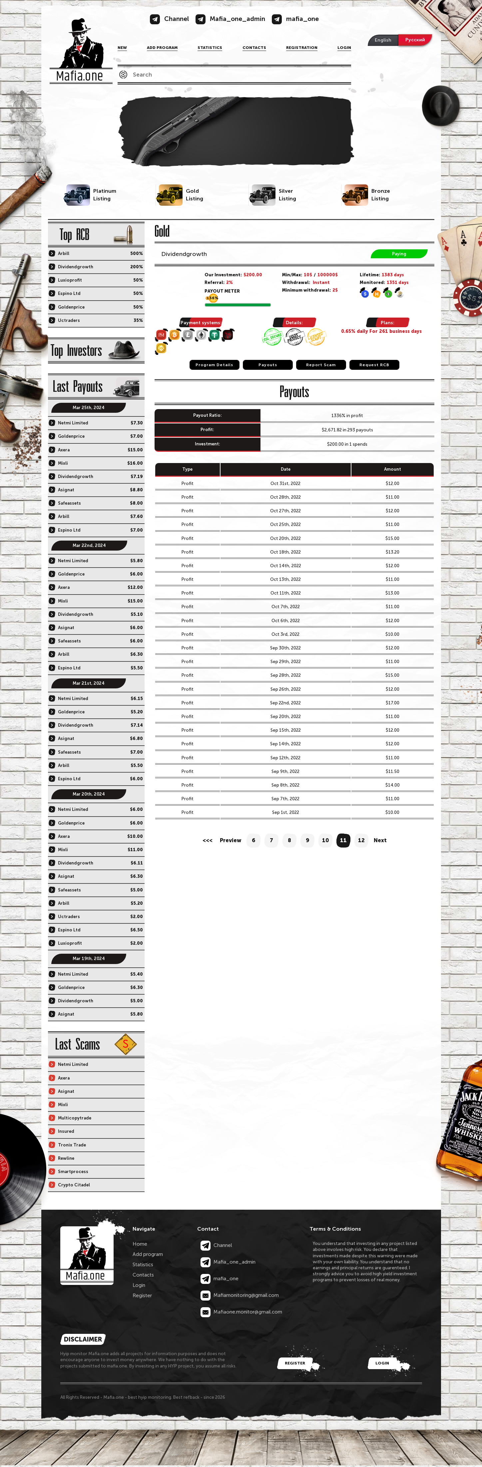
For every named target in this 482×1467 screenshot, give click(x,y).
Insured (66, 1131)
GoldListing (194, 194)
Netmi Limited (73, 422)
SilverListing (287, 194)
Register (142, 1296)
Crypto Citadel (74, 1184)
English (383, 40)
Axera (64, 449)
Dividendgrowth (184, 254)
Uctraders (69, 320)
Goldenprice (71, 307)
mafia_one (220, 1279)
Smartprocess (73, 1171)
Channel (216, 1245)
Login (344, 47)
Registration (301, 47)
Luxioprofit (70, 280)
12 (361, 840)
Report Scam (321, 365)
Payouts (267, 365)
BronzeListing (380, 194)
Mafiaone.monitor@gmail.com (241, 1312)
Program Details (214, 365)
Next (380, 840)
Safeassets (69, 503)
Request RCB (374, 365)
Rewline (66, 1158)
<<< (208, 840)
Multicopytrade (74, 1117)
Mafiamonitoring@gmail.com (240, 1295)
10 (325, 840)
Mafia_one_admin (228, 1262)
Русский (415, 40)
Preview (230, 840)
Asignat (66, 489)
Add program (162, 47)
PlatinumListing (104, 194)
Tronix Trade (72, 1144)
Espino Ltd (69, 293)
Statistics (210, 47)
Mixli (63, 463)
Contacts (254, 47)
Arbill (63, 253)
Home (140, 1244)
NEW (122, 47)
